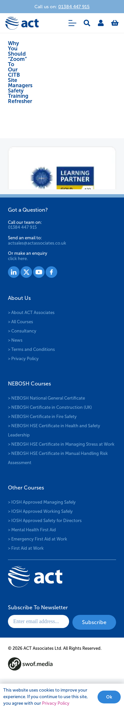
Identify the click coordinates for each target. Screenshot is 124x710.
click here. (18, 258)
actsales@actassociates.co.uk (37, 243)
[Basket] (115, 23)
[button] (72, 23)
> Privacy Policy (23, 358)
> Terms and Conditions (31, 349)
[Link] (101, 23)
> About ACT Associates (31, 312)
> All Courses (20, 321)
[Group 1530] (51, 272)
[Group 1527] (14, 272)
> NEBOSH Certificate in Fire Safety (42, 416)
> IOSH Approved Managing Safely (42, 502)
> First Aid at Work (26, 548)
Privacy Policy (55, 703)
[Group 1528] (26, 272)
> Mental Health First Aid (32, 529)
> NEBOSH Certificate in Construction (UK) (50, 407)
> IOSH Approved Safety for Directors (45, 520)
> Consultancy (22, 331)
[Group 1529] (39, 272)
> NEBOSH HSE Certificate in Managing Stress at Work (61, 444)
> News (15, 340)
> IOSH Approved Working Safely (40, 511)
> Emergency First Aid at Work (37, 539)
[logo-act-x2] (22, 23)
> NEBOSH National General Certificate (46, 398)
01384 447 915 (22, 227)
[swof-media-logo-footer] (30, 664)
